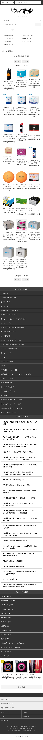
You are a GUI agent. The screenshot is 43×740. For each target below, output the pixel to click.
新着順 (27, 56)
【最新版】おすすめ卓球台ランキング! (15, 541)
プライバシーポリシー (28, 728)
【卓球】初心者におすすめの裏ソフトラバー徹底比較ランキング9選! (20, 466)
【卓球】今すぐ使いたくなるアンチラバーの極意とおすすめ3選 (20, 519)
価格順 (22, 56)
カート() (38, 7)
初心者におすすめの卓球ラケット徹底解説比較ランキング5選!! (20, 527)
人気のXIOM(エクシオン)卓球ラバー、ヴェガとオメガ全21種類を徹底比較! (19, 554)
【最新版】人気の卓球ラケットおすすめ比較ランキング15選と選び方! (20, 430)
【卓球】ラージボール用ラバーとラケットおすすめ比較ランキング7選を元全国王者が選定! (20, 445)
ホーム (4, 30)
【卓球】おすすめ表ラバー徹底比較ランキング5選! (19, 498)
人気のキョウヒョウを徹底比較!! (13, 561)
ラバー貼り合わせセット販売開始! (13, 566)
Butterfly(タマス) (8, 35)
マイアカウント (5, 712)
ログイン (29, 7)
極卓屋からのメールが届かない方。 (14, 480)
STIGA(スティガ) (8, 44)
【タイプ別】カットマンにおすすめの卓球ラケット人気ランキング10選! (20, 547)
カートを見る (26, 716)
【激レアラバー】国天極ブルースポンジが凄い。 (18, 452)
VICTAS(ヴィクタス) (9, 38)
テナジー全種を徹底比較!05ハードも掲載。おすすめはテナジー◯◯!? (19, 438)
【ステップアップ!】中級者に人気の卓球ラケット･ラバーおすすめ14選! (19, 573)
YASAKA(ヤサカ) (8, 41)
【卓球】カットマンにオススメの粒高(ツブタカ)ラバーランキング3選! (19, 504)
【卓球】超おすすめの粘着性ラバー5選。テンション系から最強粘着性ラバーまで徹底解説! (19, 512)
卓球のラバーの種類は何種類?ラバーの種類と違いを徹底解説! (19, 491)
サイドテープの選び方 (10, 579)
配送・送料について (25, 726)
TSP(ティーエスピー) (28, 35)
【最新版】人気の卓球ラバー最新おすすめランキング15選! (20, 423)
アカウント (12, 7)
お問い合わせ (4, 720)
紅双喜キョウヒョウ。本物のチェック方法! (16, 485)
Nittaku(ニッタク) (26, 38)
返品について (34, 726)
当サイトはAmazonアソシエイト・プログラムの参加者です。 (22, 730)
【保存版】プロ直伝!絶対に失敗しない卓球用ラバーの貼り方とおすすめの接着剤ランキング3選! (19, 473)
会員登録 (21, 7)
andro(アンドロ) (26, 41)
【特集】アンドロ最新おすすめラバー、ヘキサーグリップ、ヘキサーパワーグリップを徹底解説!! (20, 458)
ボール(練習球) (11, 30)
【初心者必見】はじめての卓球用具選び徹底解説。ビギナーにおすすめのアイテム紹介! (20, 586)
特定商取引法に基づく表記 (15, 728)
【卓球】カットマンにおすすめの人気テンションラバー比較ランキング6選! (20, 534)
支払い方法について (14, 726)
